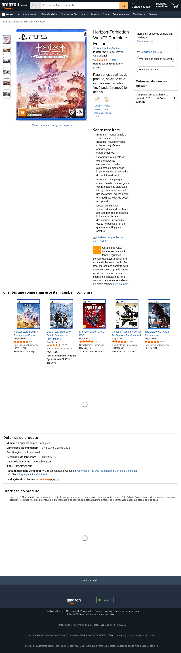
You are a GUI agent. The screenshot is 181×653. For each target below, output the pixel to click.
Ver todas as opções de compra (156, 58)
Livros (84, 14)
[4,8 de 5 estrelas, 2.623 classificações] (89, 341)
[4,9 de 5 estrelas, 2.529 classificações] (57, 345)
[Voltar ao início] (90, 584)
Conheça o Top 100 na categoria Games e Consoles (106, 470)
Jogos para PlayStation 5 (33, 474)
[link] (29, 333)
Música (95, 14)
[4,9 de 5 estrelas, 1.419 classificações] (122, 341)
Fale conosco (115, 635)
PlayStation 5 (30, 21)
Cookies (98, 611)
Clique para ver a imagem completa (52, 125)
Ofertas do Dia (69, 14)
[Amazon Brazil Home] (74, 601)
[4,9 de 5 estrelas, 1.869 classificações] (155, 341)
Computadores (120, 14)
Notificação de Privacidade (79, 611)
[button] (7, 14)
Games (153, 14)
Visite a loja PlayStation (106, 48)
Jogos (42, 21)
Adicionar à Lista (148, 69)
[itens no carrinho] (175, 5)
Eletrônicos (139, 14)
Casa (106, 14)
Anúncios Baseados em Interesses (122, 611)
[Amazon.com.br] (14, 5)
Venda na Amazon (27, 14)
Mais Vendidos (49, 14)
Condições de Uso (54, 611)
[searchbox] (80, 5)
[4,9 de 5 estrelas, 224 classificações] (23, 341)
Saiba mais (121, 284)
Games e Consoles (12, 21)
